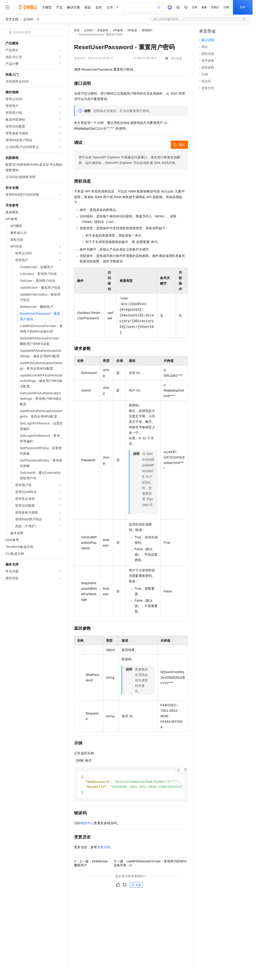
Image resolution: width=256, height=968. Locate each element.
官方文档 (11, 19)
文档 (194, 7)
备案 (204, 7)
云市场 (111, 7)
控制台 (215, 7)
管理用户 (147, 30)
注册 (226, 7)
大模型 (47, 7)
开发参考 (102, 30)
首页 (77, 30)
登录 (242, 7)
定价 (99, 7)
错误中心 (87, 824)
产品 (59, 7)
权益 (88, 7)
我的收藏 (176, 58)
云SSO (28, 19)
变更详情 (103, 848)
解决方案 (73, 7)
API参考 (118, 30)
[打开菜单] (7, 7)
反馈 (136, 885)
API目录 (132, 30)
